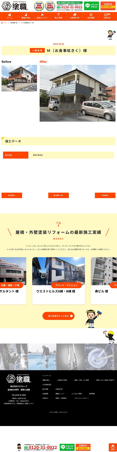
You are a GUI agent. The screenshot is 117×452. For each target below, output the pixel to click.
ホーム (5, 23)
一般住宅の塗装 (59, 406)
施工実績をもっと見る (57, 342)
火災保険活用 (45, 411)
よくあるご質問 (72, 421)
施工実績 (43, 416)
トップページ (45, 401)
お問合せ (43, 427)
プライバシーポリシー (78, 427)
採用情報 (85, 421)
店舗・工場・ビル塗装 (78, 406)
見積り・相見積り (58, 427)
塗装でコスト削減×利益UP (102, 406)
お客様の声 (55, 416)
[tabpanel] (58, 308)
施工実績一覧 (14, 23)
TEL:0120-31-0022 (19, 421)
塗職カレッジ (56, 421)
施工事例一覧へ (58, 222)
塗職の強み (44, 406)
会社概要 (43, 421)
